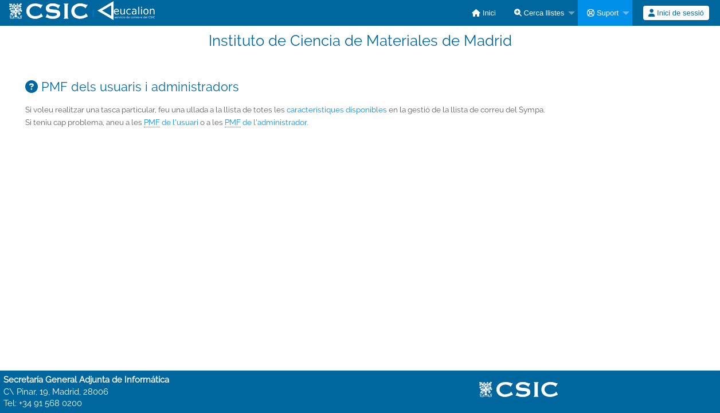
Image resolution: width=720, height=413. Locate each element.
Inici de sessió (675, 13)
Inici (484, 13)
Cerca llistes (539, 13)
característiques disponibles (337, 109)
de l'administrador (266, 122)
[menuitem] (484, 13)
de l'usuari (171, 122)
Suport (603, 13)
